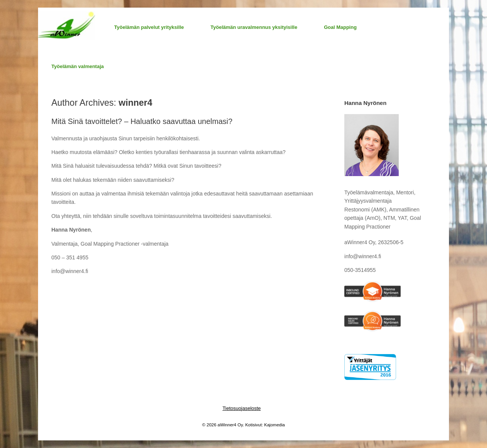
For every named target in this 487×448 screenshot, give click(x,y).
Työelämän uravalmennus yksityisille (253, 27)
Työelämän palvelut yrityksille (149, 27)
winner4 (135, 103)
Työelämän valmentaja (77, 66)
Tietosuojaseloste (242, 408)
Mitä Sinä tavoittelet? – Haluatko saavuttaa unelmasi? (141, 121)
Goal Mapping (340, 27)
